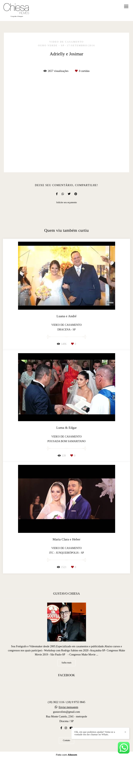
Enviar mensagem (68, 707)
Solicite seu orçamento (66, 202)
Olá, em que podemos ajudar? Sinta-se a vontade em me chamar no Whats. (94, 733)
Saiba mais (66, 662)
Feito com (66, 754)
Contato (66, 740)
